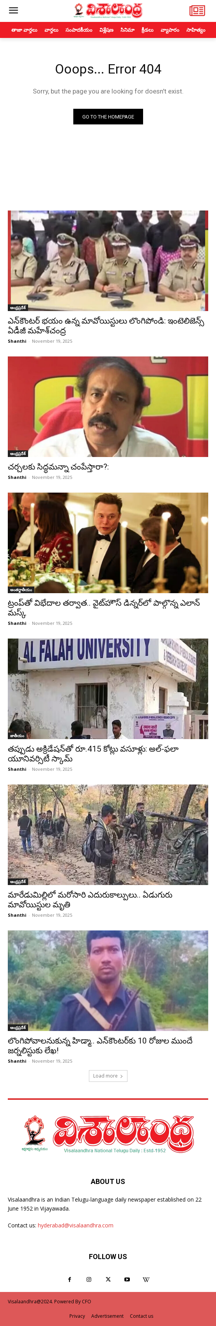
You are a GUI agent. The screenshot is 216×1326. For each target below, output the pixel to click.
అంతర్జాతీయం (21, 589)
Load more (108, 1075)
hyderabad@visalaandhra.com (75, 1225)
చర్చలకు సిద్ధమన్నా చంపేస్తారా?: (58, 466)
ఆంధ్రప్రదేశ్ (18, 307)
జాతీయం (17, 735)
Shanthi (17, 341)
